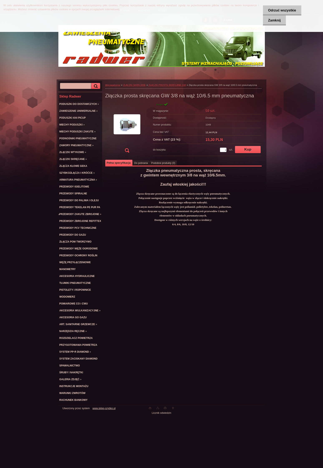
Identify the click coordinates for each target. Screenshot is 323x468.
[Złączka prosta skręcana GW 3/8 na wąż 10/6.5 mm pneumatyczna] (127, 129)
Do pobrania (141, 163)
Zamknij (274, 20)
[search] (95, 86)
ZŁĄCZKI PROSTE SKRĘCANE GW (167, 85)
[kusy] (223, 150)
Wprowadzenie (113, 85)
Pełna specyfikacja (119, 162)
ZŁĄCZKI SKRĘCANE (134, 85)
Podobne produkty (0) (163, 163)
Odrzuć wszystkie (282, 10)
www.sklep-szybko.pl (104, 408)
